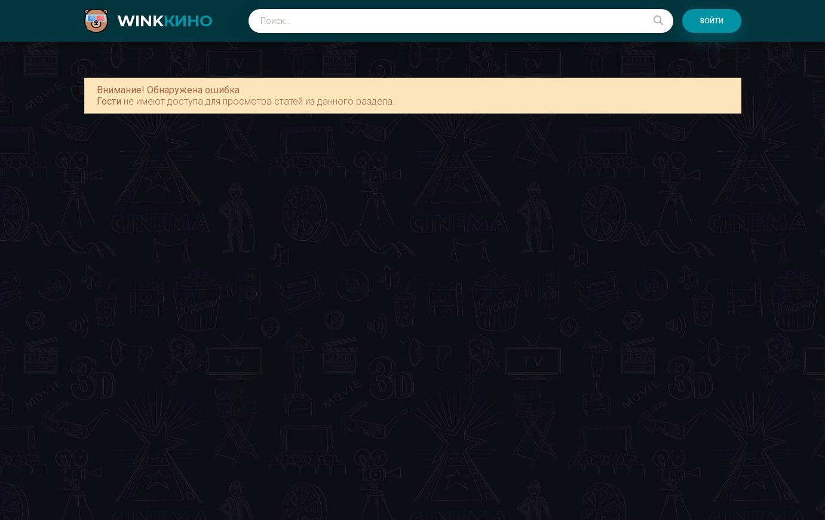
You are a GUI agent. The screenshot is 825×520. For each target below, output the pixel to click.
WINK (165, 20)
